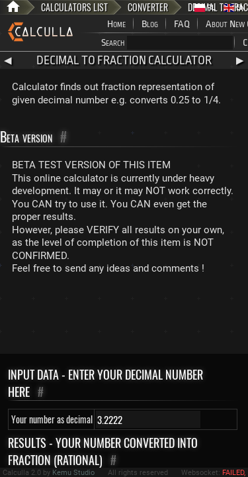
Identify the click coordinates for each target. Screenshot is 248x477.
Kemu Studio (73, 472)
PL (205, 7)
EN (234, 7)
